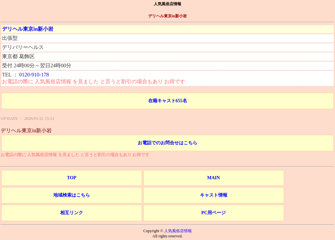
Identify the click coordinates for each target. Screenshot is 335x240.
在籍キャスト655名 (167, 100)
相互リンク (71, 212)
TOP (72, 177)
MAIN (213, 177)
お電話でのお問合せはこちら (167, 142)
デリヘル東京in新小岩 (27, 29)
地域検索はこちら (71, 195)
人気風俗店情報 (178, 231)
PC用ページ (213, 212)
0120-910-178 (34, 74)
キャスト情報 (213, 195)
